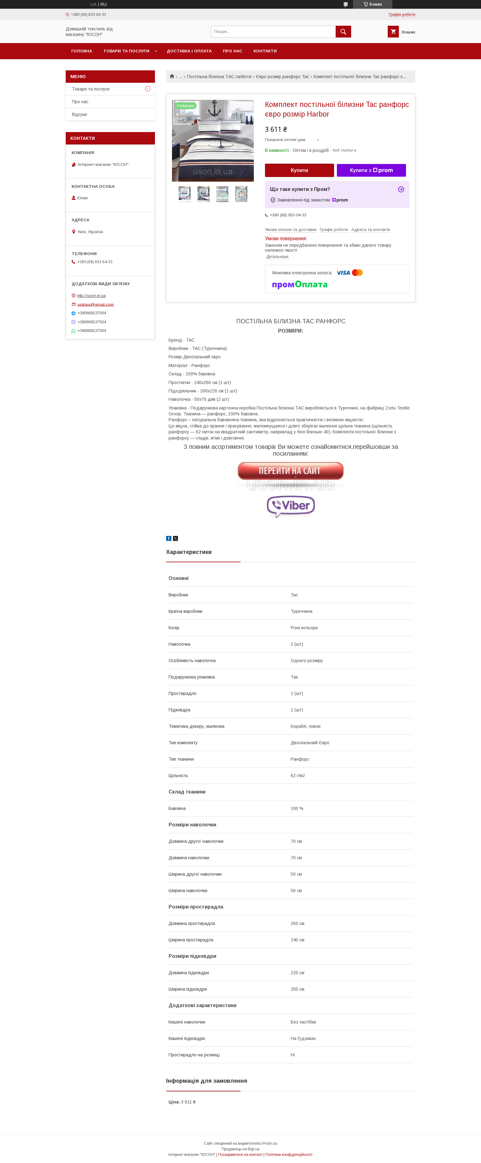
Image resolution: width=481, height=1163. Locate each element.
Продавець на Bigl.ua (240, 1149)
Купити (299, 170)
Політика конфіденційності (288, 1154)
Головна (81, 51)
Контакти (265, 51)
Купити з (371, 170)
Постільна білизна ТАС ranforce (219, 76)
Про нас (232, 51)
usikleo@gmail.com (95, 304)
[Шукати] (343, 32)
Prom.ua (270, 1143)
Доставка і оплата (189, 51)
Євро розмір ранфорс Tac (282, 76)
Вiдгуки (79, 114)
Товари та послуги (126, 51)
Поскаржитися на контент (240, 1154)
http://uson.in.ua (91, 295)
